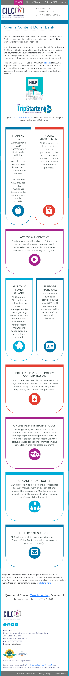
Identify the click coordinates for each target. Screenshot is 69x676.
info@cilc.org (15, 644)
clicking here (45, 583)
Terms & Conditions (26, 674)
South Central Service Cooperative (40, 665)
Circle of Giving (33, 2)
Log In (63, 2)
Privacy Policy (44, 674)
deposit (47, 63)
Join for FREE (51, 2)
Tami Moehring (39, 595)
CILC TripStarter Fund (22, 117)
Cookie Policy (60, 674)
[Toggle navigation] (4, 22)
